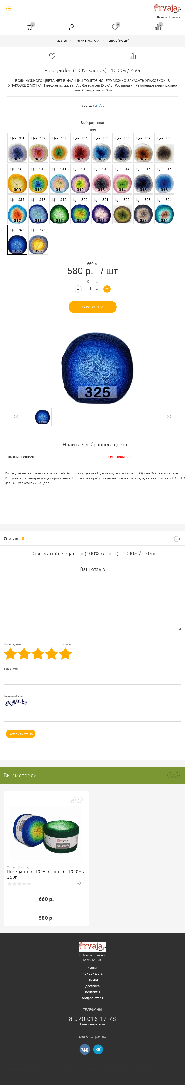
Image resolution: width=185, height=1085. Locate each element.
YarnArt (98, 105)
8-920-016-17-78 (92, 1018)
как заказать (93, 973)
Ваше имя (11, 668)
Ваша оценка (38, 644)
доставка (92, 986)
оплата (92, 979)
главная (92, 967)
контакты (92, 992)
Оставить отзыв (20, 734)
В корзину (92, 306)
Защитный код (13, 696)
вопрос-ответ (92, 998)
